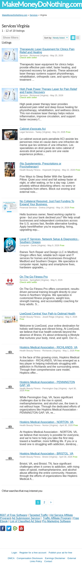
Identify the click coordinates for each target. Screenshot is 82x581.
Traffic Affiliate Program (57, 518)
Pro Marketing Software (56, 521)
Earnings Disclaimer (55, 558)
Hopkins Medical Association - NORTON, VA (46, 422)
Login (14, 552)
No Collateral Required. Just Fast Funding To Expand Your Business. (47, 203)
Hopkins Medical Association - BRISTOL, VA (46, 453)
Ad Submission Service (26, 518)
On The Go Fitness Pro (34, 276)
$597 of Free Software (13, 515)
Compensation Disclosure (30, 558)
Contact (48, 561)
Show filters (10, 37)
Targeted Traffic (38, 515)
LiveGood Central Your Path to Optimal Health (47, 313)
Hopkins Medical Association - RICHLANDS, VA (49, 347)
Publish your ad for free (60, 552)
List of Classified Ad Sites (25, 521)
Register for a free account (32, 552)
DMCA (11, 558)
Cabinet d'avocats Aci (33, 128)
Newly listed (59, 37)
